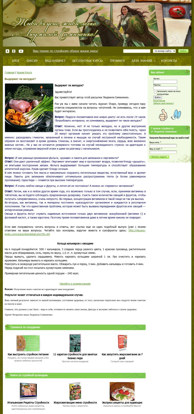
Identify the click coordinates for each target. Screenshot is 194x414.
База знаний (142, 61)
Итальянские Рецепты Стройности (28, 402)
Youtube (21, 51)
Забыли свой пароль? (163, 103)
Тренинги (117, 61)
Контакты (169, 61)
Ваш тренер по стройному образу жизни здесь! (65, 51)
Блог (16, 61)
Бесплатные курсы (87, 61)
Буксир (32, 61)
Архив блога (24, 72)
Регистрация (159, 100)
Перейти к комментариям (75, 283)
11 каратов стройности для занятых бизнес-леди (75, 356)
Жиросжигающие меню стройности (75, 402)
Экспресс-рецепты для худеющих (122, 402)
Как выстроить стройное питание (28, 354)
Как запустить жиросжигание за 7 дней (122, 356)
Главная (9, 72)
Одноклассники (14, 51)
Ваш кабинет (55, 61)
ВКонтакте (7, 51)
